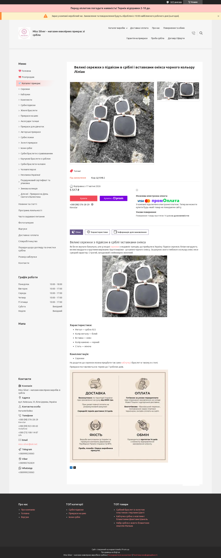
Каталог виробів (117, 28)
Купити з (113, 198)
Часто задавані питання (31, 216)
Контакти (23, 263)
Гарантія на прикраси (137, 38)
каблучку (125, 362)
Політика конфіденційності (145, 555)
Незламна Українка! (30, 175)
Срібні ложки (27, 137)
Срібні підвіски (28, 105)
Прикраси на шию (29, 116)
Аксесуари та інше (30, 121)
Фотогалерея (25, 222)
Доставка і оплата (139, 28)
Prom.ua (125, 549)
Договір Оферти (176, 38)
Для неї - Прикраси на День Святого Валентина (34, 195)
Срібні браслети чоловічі (33, 164)
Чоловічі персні (28, 169)
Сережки (25, 89)
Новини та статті (27, 204)
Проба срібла (157, 38)
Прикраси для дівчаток (32, 126)
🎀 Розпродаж (26, 77)
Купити (83, 198)
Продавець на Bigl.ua (110, 552)
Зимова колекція (29, 188)
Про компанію (28, 509)
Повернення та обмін (174, 28)
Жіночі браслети (29, 110)
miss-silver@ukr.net (27, 444)
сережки (114, 246)
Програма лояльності (30, 210)
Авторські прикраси (31, 132)
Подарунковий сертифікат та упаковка (35, 181)
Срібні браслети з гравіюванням (37, 153)
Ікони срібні (26, 148)
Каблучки (25, 94)
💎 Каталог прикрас (29, 83)
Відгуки (22, 228)
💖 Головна (24, 71)
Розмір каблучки (27, 256)
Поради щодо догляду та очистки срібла (37, 249)
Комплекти (26, 100)
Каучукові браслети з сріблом (35, 158)
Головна (25, 513)
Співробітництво (27, 241)
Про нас (156, 28)
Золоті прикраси (29, 142)
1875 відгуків (176, 2)
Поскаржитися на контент (120, 555)
